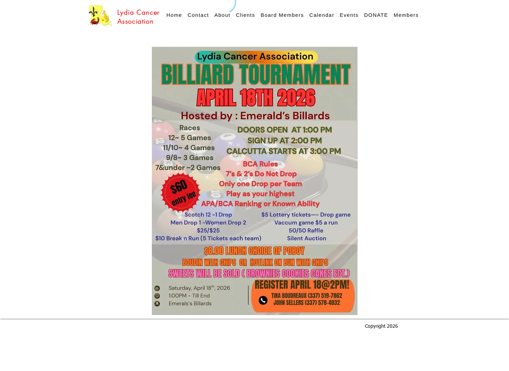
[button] (349, 15)
